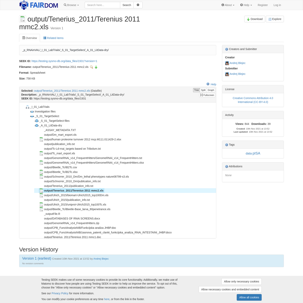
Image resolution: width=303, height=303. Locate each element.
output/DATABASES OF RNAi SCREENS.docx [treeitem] (69, 218)
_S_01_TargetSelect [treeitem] (44, 116)
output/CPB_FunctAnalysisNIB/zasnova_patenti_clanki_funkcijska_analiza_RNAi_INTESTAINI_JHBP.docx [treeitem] (105, 232)
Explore (274, 19)
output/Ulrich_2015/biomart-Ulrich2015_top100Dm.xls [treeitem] (73, 195)
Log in (277, 5)
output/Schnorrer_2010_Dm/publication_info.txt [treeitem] (70, 181)
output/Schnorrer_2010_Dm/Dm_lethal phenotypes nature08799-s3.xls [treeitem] (84, 176)
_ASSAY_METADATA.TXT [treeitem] (57, 130)
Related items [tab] (53, 38)
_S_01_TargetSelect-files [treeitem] (52, 120)
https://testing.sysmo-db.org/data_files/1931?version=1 (64, 61)
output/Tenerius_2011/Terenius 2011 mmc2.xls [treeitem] (71, 190)
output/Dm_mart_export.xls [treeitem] (58, 134)
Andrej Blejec (238, 63)
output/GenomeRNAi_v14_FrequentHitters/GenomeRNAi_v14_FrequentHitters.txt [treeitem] (90, 158)
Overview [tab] (29, 38)
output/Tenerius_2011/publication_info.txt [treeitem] (66, 186)
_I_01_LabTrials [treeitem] (37, 106)
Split (203, 90)
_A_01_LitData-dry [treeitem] (48, 125)
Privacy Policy (60, 293)
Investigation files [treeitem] (42, 111)
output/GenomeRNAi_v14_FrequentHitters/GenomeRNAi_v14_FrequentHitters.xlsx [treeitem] (91, 162)
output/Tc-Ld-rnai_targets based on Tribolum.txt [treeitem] (70, 148)
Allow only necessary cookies (241, 281)
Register (263, 5)
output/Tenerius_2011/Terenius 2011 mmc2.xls (62, 90)
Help (211, 84)
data (249, 153)
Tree (196, 90)
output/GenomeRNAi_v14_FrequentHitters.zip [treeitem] (69, 223)
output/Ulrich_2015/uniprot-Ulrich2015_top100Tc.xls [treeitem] (72, 204)
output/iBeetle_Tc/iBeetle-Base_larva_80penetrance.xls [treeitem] (74, 209)
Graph (211, 90)
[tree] (117, 170)
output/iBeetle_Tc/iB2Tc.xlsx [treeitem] (58, 172)
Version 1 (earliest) (36, 258)
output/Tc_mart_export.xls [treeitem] (57, 153)
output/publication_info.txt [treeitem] (57, 144)
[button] (71, 5)
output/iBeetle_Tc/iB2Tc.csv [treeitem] (58, 167)
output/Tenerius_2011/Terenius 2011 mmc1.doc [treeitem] (70, 237)
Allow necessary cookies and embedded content (230, 289)
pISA (256, 153)
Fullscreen (207, 95)
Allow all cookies (249, 297)
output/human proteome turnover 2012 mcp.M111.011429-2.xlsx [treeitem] (80, 139)
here (107, 299)
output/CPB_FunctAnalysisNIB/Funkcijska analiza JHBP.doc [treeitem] (77, 227)
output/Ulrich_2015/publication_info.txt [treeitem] (64, 200)
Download (255, 19)
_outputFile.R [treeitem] (49, 213)
